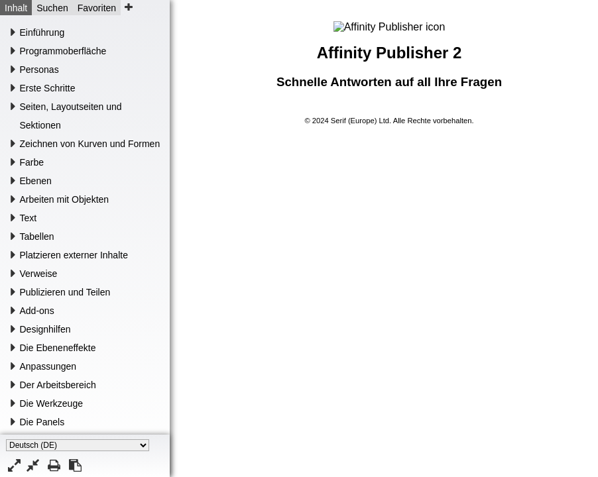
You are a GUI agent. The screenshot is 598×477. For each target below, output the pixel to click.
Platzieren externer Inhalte (74, 255)
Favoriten (97, 8)
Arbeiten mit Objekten (64, 199)
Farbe (32, 162)
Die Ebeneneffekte (58, 348)
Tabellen (37, 236)
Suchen (52, 8)
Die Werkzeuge (51, 403)
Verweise (39, 273)
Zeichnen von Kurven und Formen (90, 143)
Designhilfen (45, 329)
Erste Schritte (48, 88)
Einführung (42, 32)
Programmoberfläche (63, 51)
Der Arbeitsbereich (58, 385)
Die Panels (42, 422)
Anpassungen (48, 366)
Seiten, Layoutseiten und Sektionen (71, 116)
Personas (39, 69)
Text (28, 218)
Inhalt (16, 8)
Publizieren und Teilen (65, 292)
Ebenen (36, 181)
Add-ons (37, 310)
